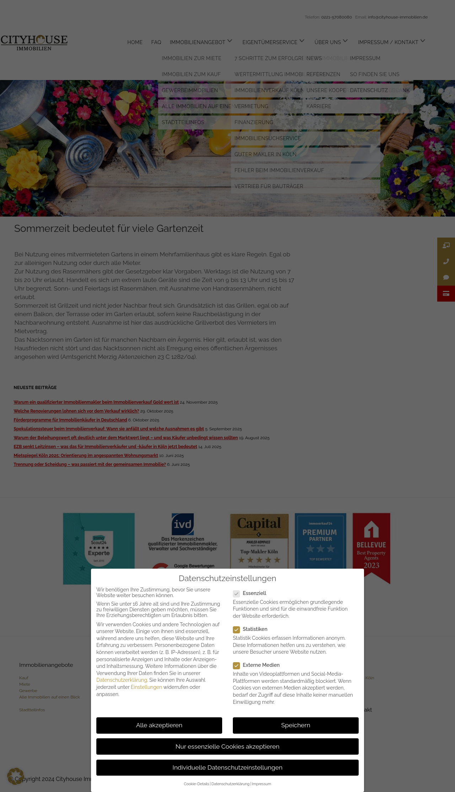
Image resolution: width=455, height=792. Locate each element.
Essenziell (252, 593)
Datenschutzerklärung (121, 680)
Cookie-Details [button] (196, 784)
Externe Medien (259, 665)
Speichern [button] (295, 725)
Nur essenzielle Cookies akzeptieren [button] (227, 746)
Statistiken (253, 629)
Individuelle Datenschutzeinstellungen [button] (227, 767)
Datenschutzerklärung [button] (231, 784)
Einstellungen (146, 687)
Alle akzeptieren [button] (159, 725)
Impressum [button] (261, 784)
